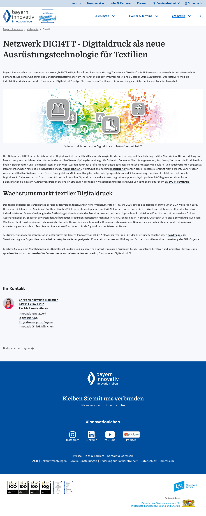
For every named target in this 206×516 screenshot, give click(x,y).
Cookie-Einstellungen (83, 461)
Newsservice (95, 3)
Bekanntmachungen (54, 461)
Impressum (166, 461)
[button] (122, 16)
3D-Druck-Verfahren (177, 181)
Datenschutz (148, 461)
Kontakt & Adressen (120, 456)
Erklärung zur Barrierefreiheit (119, 461)
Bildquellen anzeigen (16, 348)
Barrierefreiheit (165, 3)
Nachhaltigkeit (72, 169)
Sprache (192, 3)
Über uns (74, 3)
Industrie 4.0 (118, 169)
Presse (141, 3)
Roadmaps (174, 235)
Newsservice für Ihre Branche (103, 405)
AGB (35, 461)
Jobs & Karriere (120, 3)
